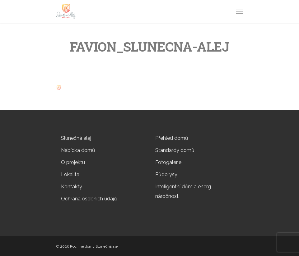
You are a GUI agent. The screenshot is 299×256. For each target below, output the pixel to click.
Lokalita (70, 174)
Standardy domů (174, 150)
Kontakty (71, 187)
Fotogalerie (168, 162)
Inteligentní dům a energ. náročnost (183, 191)
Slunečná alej (76, 138)
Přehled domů (171, 138)
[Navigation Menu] (239, 11)
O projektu (73, 162)
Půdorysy (166, 174)
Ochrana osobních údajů (89, 199)
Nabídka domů (78, 150)
